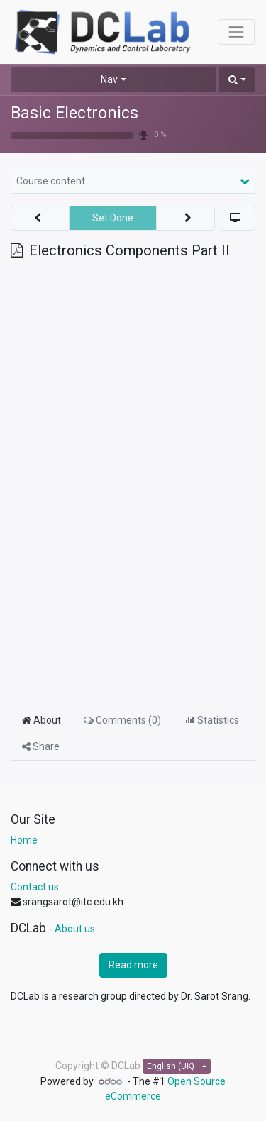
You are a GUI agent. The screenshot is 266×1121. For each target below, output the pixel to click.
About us (75, 928)
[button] (237, 79)
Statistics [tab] (211, 720)
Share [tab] (41, 746)
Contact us (35, 887)
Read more (133, 965)
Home (24, 840)
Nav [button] (109, 79)
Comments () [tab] (122, 720)
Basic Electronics (74, 113)
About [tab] (41, 720)
